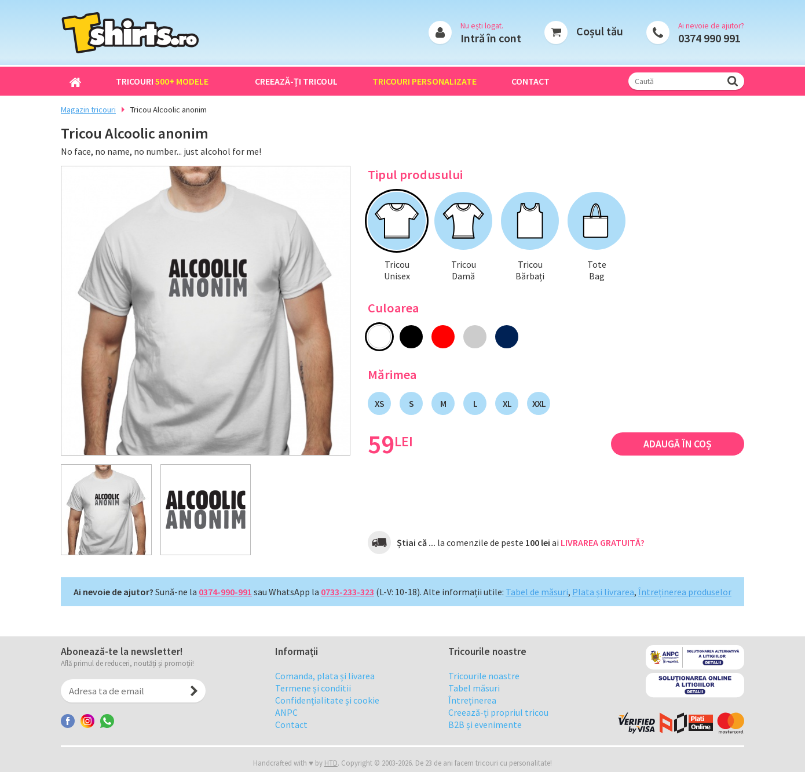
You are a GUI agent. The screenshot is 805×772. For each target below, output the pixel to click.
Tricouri (162, 81)
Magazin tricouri (88, 109)
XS (379, 403)
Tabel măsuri (474, 711)
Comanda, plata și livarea (325, 699)
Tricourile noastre (483, 699)
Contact (530, 81)
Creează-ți (296, 81)
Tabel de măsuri (537, 592)
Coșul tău (599, 31)
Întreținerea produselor (684, 592)
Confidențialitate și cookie (327, 723)
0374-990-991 (225, 592)
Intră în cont (490, 38)
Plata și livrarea (603, 592)
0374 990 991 (709, 38)
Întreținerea (472, 723)
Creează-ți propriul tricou (498, 735)
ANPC (286, 735)
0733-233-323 (347, 592)
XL (507, 403)
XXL (539, 403)
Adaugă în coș (677, 444)
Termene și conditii (313, 711)
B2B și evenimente (485, 747)
